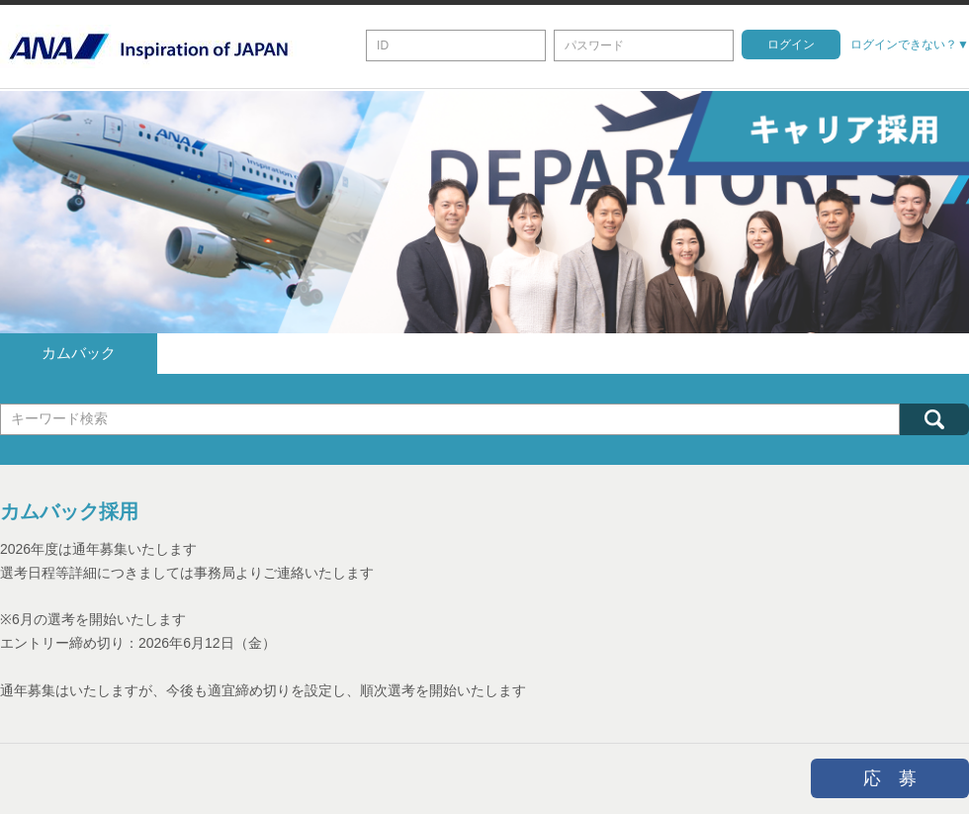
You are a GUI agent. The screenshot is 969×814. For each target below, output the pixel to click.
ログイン (791, 44)
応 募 (890, 776)
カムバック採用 (69, 510)
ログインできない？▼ (909, 44)
